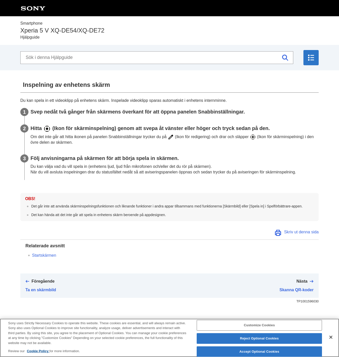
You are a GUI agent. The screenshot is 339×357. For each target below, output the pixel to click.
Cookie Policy (38, 353)
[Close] (330, 339)
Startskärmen (44, 255)
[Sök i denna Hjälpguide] (156, 57)
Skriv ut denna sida (301, 232)
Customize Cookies (259, 327)
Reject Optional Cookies (259, 340)
